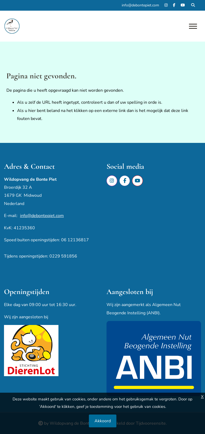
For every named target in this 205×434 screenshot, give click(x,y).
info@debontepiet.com (42, 215)
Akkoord (102, 421)
